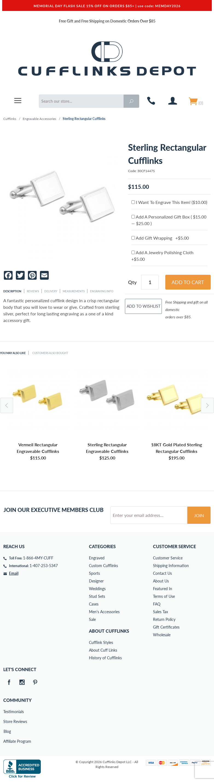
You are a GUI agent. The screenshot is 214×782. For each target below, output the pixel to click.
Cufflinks (9, 119)
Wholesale (161, 634)
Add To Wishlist (143, 306)
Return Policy (164, 619)
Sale (92, 619)
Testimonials (7, 711)
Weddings (97, 588)
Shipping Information (171, 565)
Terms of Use (164, 596)
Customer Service (168, 558)
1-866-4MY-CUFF (38, 558)
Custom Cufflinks (103, 565)
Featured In (162, 588)
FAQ (156, 604)
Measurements (74, 291)
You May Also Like (13, 353)
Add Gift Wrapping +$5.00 (160, 237)
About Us (161, 581)
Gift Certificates (166, 627)
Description (12, 291)
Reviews (33, 291)
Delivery (50, 291)
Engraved (97, 558)
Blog (7, 731)
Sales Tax (160, 611)
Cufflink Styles (101, 642)
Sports (94, 573)
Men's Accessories (104, 611)
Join (199, 515)
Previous (6, 405)
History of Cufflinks (105, 657)
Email (13, 573)
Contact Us (162, 573)
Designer (96, 581)
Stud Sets (97, 596)
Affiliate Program (7, 741)
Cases (94, 604)
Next (207, 405)
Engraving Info (101, 291)
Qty (132, 282)
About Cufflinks (109, 631)
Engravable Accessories (39, 119)
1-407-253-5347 (44, 565)
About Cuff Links (103, 650)
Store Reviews (7, 721)
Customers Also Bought (50, 353)
